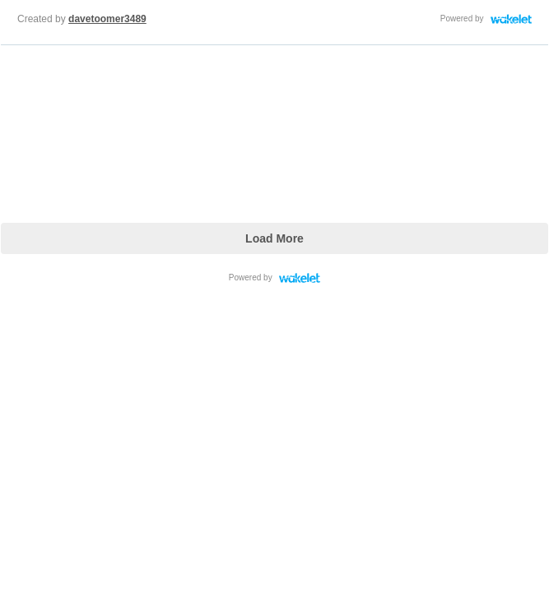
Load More (274, 238)
